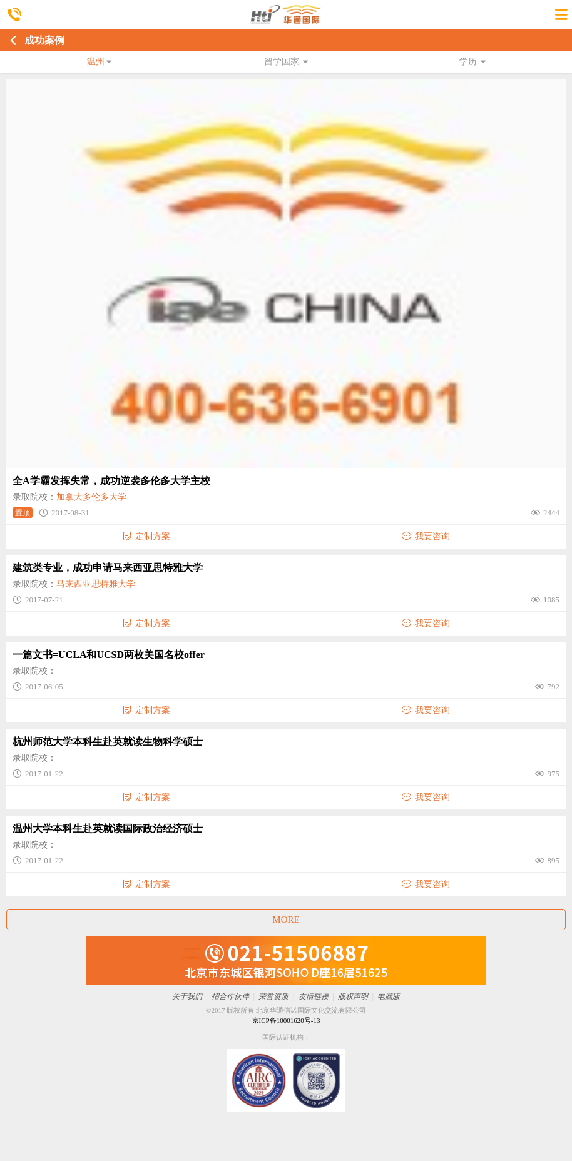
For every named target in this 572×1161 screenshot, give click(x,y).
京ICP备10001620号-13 (286, 1020)
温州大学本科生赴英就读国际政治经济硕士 (108, 828)
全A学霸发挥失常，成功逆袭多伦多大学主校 (111, 480)
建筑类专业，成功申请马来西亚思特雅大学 (108, 567)
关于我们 (187, 996)
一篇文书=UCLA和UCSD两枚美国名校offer (109, 654)
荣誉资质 (273, 996)
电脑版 (388, 996)
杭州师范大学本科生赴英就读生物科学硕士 (108, 741)
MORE (285, 920)
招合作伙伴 (230, 996)
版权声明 (353, 996)
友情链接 (314, 996)
